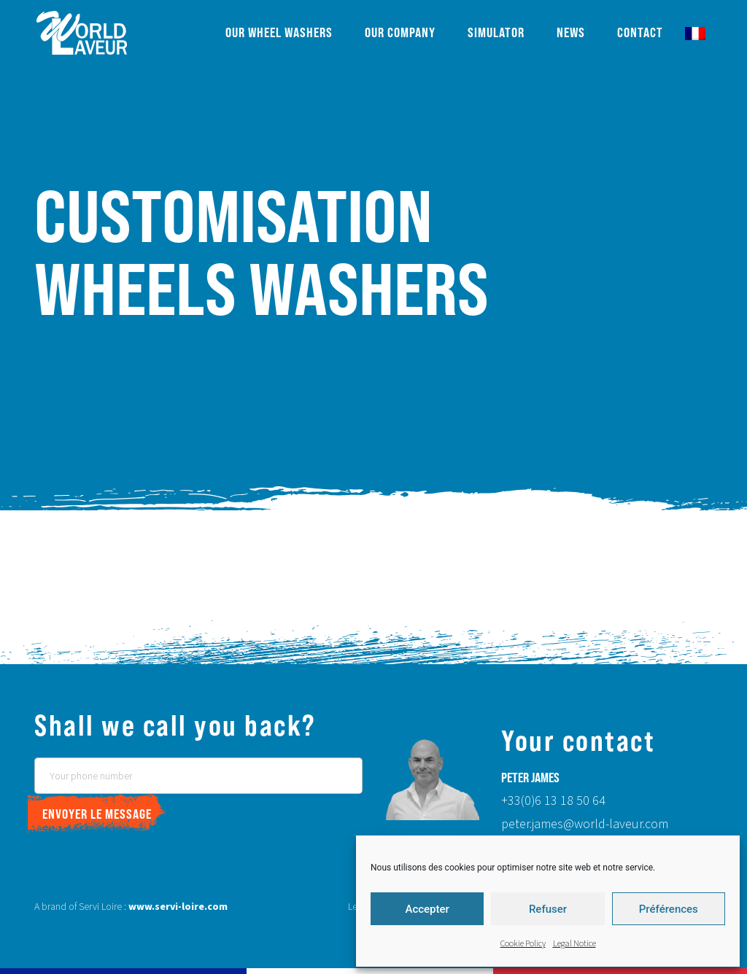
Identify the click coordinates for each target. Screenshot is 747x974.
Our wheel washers (279, 32)
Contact (640, 32)
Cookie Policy (523, 944)
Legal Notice (574, 944)
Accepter (427, 909)
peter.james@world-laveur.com (584, 824)
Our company (400, 32)
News (571, 32)
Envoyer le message (97, 814)
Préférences (668, 909)
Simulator (496, 32)
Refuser (548, 909)
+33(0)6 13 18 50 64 (553, 801)
